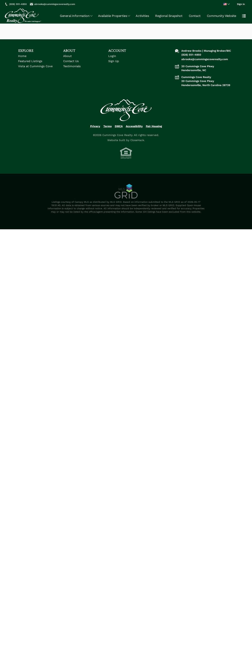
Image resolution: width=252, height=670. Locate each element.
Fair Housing (154, 129)
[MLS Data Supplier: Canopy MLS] (126, 194)
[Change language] (227, 3)
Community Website (221, 15)
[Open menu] (244, 15)
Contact (195, 15)
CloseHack (137, 143)
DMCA (119, 129)
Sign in (241, 3)
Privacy (95, 129)
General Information (74, 15)
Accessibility (134, 129)
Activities (142, 15)
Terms (107, 129)
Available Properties (112, 15)
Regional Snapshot (168, 15)
